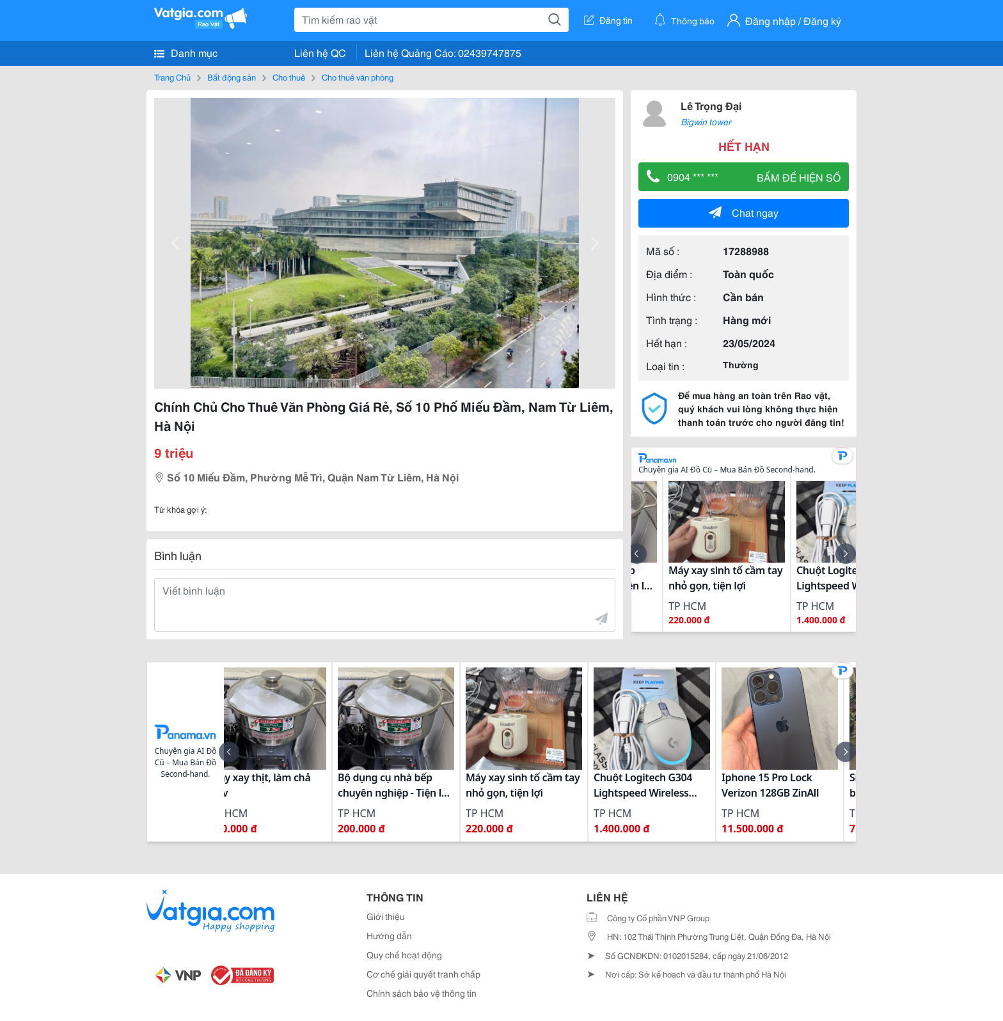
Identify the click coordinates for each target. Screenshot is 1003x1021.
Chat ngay (743, 212)
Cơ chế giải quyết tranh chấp (423, 973)
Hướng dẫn (389, 935)
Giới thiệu (386, 916)
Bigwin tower (706, 121)
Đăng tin (608, 19)
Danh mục (185, 52)
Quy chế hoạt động (404, 954)
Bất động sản (231, 76)
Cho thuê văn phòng (357, 76)
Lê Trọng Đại (711, 105)
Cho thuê (288, 76)
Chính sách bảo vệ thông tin (422, 992)
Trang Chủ (172, 76)
